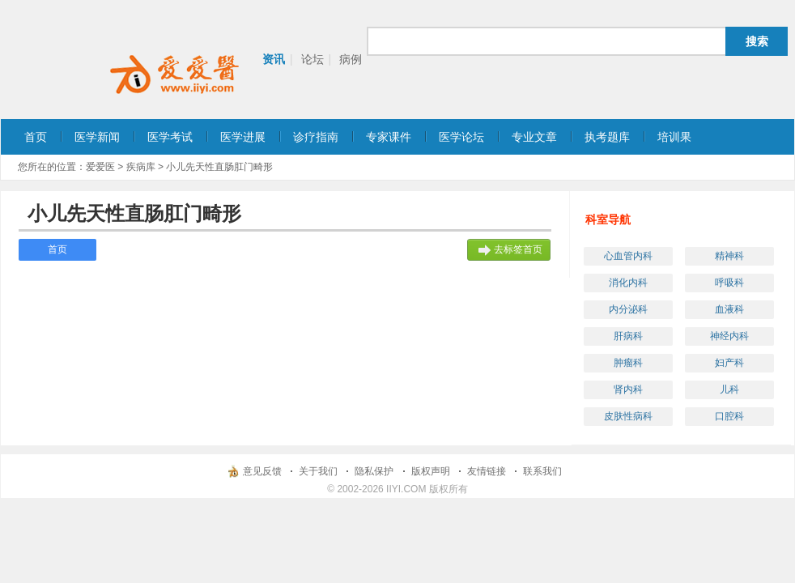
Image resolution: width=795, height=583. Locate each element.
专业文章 (534, 136)
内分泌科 (628, 309)
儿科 (729, 389)
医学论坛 (461, 136)
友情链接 (486, 471)
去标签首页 (518, 249)
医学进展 (243, 136)
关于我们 (318, 471)
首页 (35, 136)
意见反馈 (262, 471)
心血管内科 (628, 256)
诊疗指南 (315, 136)
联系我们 (542, 471)
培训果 (674, 136)
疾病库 (140, 166)
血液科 (729, 309)
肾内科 (628, 389)
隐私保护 (374, 471)
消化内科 (628, 282)
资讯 (273, 59)
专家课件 (388, 136)
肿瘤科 (628, 362)
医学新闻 (97, 136)
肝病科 (628, 336)
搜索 (757, 41)
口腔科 (729, 416)
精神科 (729, 256)
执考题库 (607, 136)
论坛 (312, 59)
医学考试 (170, 136)
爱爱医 (100, 166)
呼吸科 (729, 282)
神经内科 (729, 336)
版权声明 (430, 471)
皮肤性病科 (628, 416)
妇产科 (729, 362)
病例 (350, 59)
